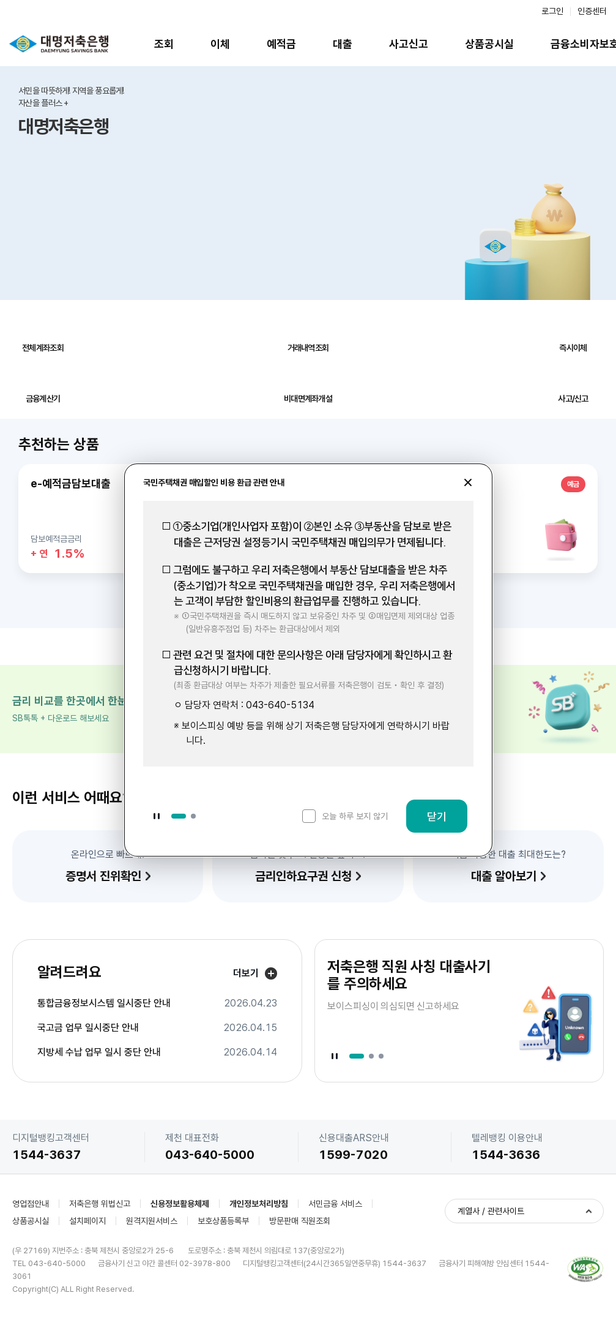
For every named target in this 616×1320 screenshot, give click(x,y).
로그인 (552, 11)
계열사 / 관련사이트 (491, 1211)
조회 (164, 43)
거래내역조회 (308, 348)
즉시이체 (573, 348)
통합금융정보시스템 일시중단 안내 (104, 1003)
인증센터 (592, 11)
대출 (342, 43)
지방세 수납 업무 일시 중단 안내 (99, 1052)
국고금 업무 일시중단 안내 (88, 1028)
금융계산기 (43, 398)
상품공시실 (489, 43)
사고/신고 (573, 398)
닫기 (437, 816)
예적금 (281, 43)
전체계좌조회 (43, 348)
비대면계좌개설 (308, 398)
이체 (220, 43)
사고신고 (408, 43)
